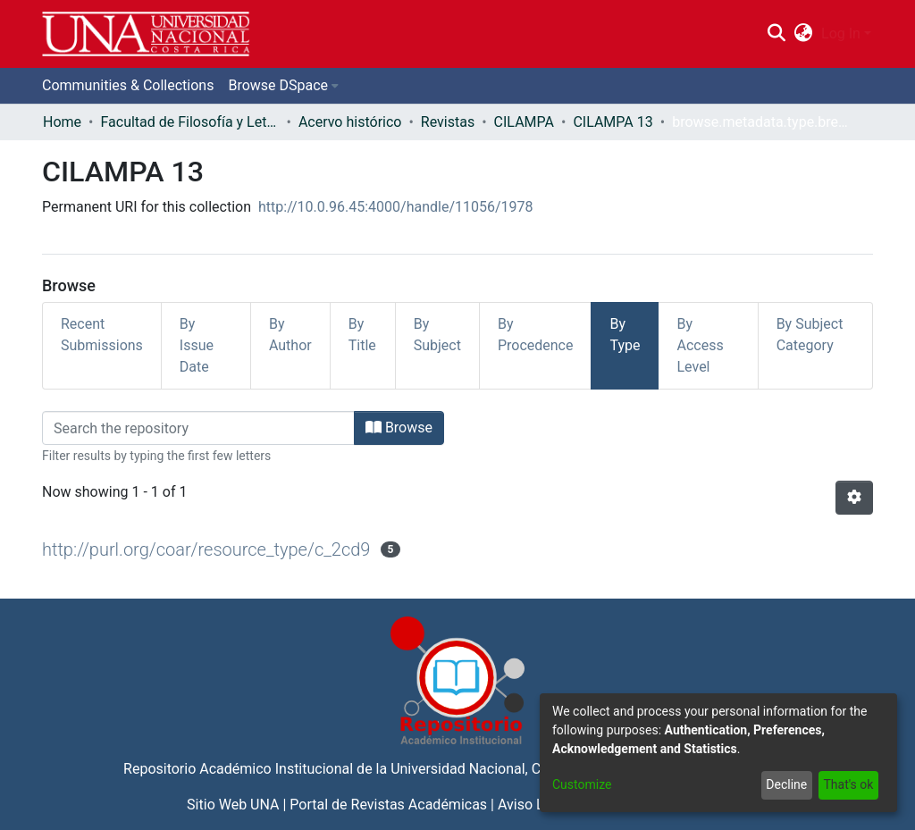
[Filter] (198, 428)
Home (62, 121)
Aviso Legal (534, 804)
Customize (581, 784)
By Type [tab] (624, 334)
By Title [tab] (362, 334)
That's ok (848, 784)
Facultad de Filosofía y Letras (189, 121)
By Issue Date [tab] (197, 345)
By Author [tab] (290, 334)
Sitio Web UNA (233, 804)
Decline (786, 784)
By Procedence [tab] (536, 334)
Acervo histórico (350, 121)
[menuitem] (804, 34)
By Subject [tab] (437, 334)
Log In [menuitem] (840, 33)
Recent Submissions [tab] (102, 334)
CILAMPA (524, 121)
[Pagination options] (854, 498)
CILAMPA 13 (612, 121)
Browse (398, 427)
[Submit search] (776, 34)
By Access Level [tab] (699, 345)
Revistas (447, 121)
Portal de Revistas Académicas (388, 804)
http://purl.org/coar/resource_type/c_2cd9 (206, 549)
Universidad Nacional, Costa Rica (495, 768)
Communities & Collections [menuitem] (128, 85)
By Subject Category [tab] (810, 334)
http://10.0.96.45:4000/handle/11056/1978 (395, 206)
